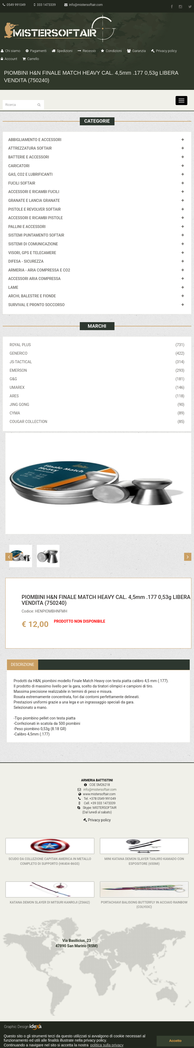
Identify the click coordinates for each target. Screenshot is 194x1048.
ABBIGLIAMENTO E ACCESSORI (34, 140)
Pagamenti (36, 51)
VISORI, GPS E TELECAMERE (32, 253)
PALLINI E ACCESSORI (27, 227)
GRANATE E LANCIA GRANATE (34, 200)
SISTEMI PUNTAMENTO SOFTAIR (36, 235)
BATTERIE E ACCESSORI (28, 157)
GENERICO (97, 353)
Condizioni (111, 51)
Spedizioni (62, 51)
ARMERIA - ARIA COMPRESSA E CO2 (39, 270)
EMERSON (97, 370)
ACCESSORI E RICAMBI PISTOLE (35, 218)
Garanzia (136, 51)
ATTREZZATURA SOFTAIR (30, 148)
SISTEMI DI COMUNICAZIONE (33, 244)
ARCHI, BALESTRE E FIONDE (32, 296)
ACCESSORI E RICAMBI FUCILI (33, 192)
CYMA (97, 413)
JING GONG (97, 404)
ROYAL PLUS (97, 344)
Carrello (30, 59)
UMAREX (97, 387)
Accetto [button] (175, 1041)
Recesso (87, 51)
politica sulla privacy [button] (107, 1045)
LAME (13, 287)
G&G (97, 379)
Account (9, 59)
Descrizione (22, 664)
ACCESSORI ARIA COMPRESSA (34, 279)
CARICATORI (19, 166)
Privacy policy (164, 51)
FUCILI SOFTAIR (21, 183)
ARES (97, 396)
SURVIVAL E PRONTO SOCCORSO (36, 305)
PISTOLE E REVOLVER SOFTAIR (34, 209)
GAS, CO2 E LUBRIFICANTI (30, 174)
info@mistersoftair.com (83, 5)
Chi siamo (10, 51)
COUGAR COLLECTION (97, 421)
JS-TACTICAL (97, 362)
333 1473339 (45, 5)
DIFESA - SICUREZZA (25, 261)
